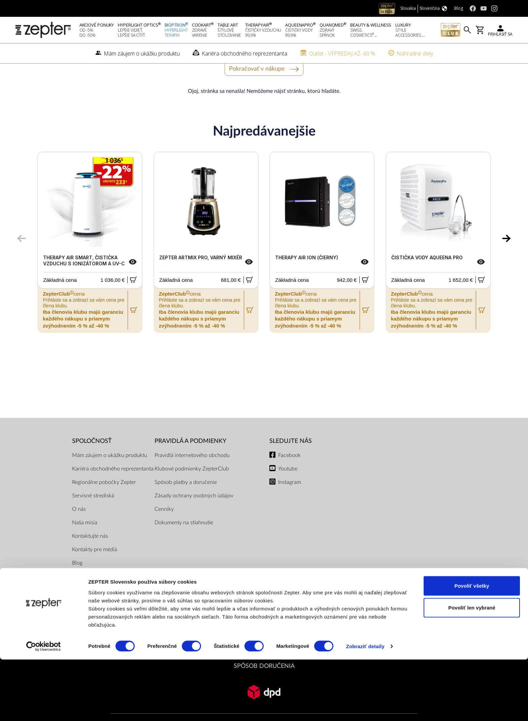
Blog (77, 579)
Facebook (289, 472)
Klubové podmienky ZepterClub (192, 485)
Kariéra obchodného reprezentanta (113, 485)
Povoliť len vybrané (471, 669)
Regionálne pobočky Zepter (104, 499)
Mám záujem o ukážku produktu (109, 472)
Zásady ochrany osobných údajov (194, 512)
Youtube (287, 485)
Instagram (289, 499)
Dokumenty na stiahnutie (184, 539)
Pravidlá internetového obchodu (192, 472)
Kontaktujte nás (90, 553)
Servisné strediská (93, 512)
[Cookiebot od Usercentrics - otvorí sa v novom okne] (43, 708)
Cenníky (164, 526)
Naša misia (84, 539)
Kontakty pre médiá (94, 566)
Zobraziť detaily (365, 708)
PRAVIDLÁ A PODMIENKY (190, 458)
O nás (79, 526)
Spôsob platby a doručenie (186, 499)
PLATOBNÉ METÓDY (264, 626)
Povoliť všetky (471, 647)
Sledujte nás (290, 458)
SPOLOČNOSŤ (92, 458)
